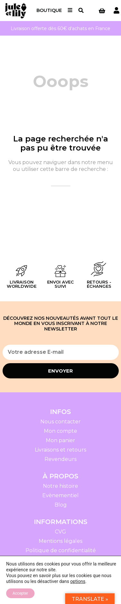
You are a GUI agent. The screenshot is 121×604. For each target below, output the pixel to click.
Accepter (20, 593)
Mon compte (60, 431)
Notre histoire (60, 486)
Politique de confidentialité (60, 550)
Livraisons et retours (60, 450)
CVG (60, 532)
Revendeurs (60, 459)
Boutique (49, 10)
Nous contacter (60, 422)
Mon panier (60, 440)
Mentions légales (60, 541)
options (78, 581)
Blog (61, 505)
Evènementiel (60, 495)
